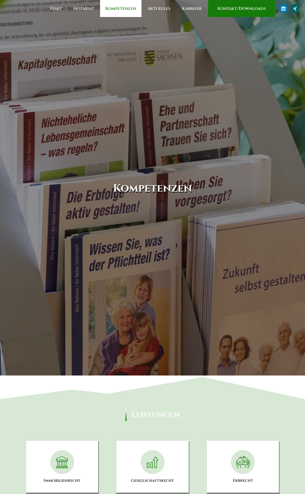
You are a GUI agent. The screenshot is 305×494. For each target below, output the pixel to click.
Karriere (192, 8)
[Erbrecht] (243, 462)
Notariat (83, 8)
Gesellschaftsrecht (152, 480)
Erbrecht (243, 480)
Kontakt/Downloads (241, 8)
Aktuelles (159, 8)
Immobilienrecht (62, 480)
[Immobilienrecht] (62, 462)
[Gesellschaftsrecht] (153, 462)
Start (56, 8)
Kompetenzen (120, 8)
